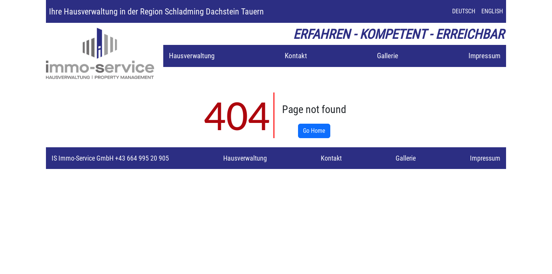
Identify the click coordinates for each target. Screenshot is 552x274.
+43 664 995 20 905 (141, 158)
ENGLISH (492, 11)
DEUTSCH (463, 11)
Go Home (314, 130)
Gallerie (387, 55)
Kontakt (296, 55)
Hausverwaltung (191, 55)
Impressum (484, 55)
